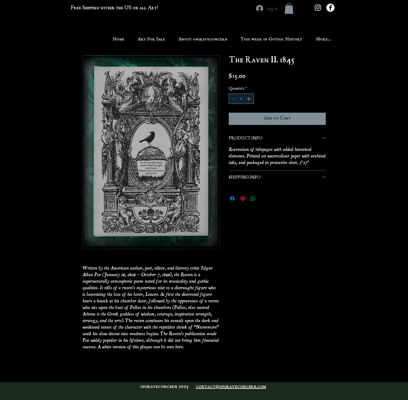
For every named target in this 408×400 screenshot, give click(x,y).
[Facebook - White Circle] (330, 8)
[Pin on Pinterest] (242, 198)
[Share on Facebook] (232, 198)
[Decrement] (233, 99)
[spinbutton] (241, 99)
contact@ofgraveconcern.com (231, 387)
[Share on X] (263, 198)
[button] (288, 8)
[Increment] (249, 99)
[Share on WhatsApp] (253, 198)
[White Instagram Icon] (318, 8)
